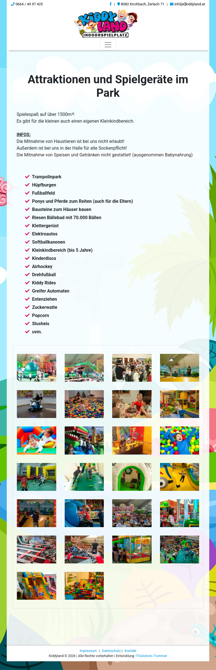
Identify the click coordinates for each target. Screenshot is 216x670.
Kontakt (130, 665)
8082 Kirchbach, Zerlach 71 (141, 4)
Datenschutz (112, 665)
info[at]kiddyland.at (187, 4)
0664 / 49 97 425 (27, 4)
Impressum (88, 665)
